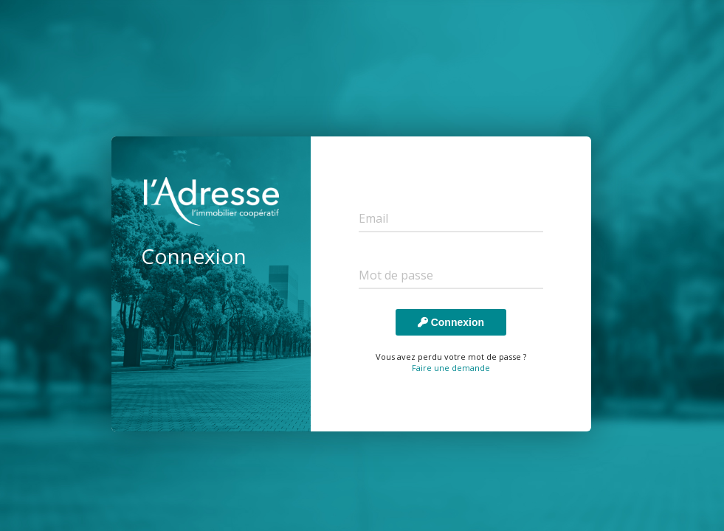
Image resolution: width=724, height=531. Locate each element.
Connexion (451, 322)
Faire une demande (451, 367)
